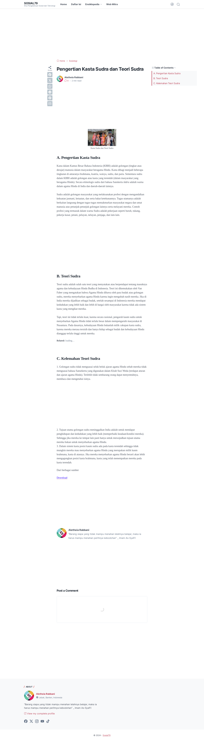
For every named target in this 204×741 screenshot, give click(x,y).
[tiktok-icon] (48, 721)
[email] (49, 103)
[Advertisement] (102, 34)
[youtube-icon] (42, 721)
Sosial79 (31, 3)
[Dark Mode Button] (172, 4)
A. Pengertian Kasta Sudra (166, 73)
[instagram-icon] (37, 721)
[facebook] (49, 74)
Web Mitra (112, 4)
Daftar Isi (76, 4)
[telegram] (49, 92)
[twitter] (49, 80)
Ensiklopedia (92, 4)
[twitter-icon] (31, 721)
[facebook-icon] (25, 721)
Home (63, 4)
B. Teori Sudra (160, 78)
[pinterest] (49, 97)
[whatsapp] (49, 86)
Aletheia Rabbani (45, 693)
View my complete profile (39, 713)
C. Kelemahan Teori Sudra (166, 83)
